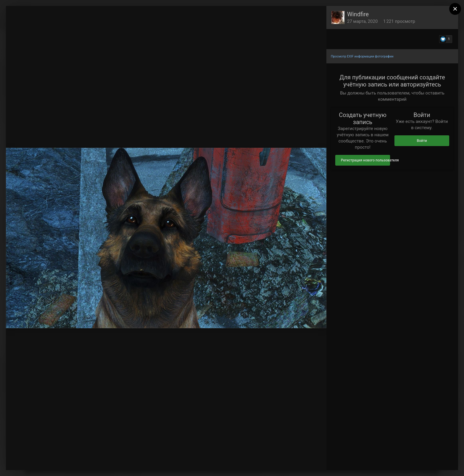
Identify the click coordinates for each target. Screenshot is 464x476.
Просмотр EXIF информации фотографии (362, 56)
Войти (422, 141)
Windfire (358, 14)
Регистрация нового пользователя (365, 160)
